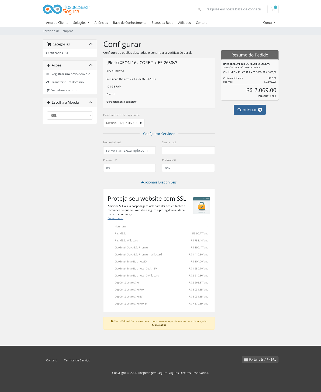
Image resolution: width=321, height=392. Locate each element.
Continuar (249, 110)
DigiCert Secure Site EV (158, 297)
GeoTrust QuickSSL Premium (158, 247)
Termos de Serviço (77, 360)
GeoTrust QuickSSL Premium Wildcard (158, 254)
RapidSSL (158, 233)
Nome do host (112, 142)
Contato (201, 22)
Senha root (169, 142)
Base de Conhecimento (130, 22)
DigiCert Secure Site (158, 283)
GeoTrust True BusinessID (158, 261)
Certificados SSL (57, 53)
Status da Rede (162, 22)
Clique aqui (159, 324)
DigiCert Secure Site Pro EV (158, 304)
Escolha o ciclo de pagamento (121, 115)
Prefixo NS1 (110, 160)
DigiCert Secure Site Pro (158, 290)
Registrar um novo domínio (68, 74)
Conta (268, 22)
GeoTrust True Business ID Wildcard (158, 276)
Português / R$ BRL (260, 359)
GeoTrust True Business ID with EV (158, 269)
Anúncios (101, 22)
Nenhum (158, 226)
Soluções (80, 22)
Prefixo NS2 (169, 160)
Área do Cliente (57, 22)
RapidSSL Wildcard (158, 240)
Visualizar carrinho (62, 90)
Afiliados (184, 22)
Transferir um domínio (65, 82)
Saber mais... (115, 218)
